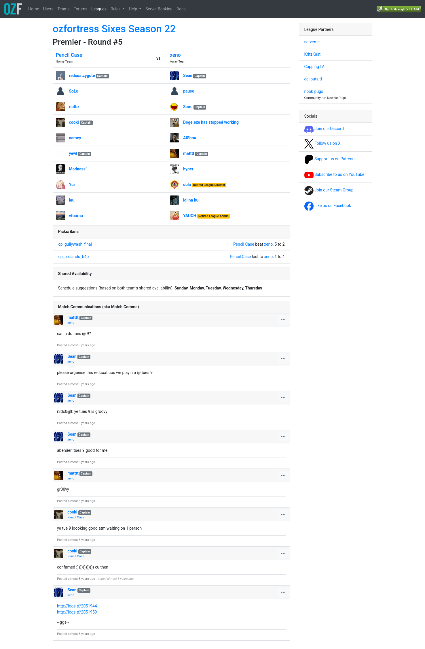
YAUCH (189, 215)
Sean (187, 75)
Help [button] (133, 9)
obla (187, 184)
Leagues (99, 9)
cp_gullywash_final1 (76, 244)
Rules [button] (116, 9)
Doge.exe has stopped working (211, 122)
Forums (81, 9)
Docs (181, 9)
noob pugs (313, 91)
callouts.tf (313, 79)
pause (188, 91)
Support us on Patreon (329, 159)
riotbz (74, 106)
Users (48, 9)
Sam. (187, 106)
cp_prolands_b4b (73, 256)
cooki (74, 122)
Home (33, 9)
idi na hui (191, 200)
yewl (73, 153)
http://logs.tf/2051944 (77, 606)
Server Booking (158, 9)
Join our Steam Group (329, 190)
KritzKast (312, 54)
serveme (312, 41)
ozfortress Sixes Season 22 (114, 29)
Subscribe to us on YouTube (334, 174)
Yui (72, 184)
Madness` (78, 169)
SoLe (73, 91)
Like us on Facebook (327, 205)
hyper (188, 169)
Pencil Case (69, 55)
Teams (63, 9)
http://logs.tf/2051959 (77, 612)
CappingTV (314, 66)
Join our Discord (324, 128)
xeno (175, 55)
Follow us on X (322, 143)
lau (72, 200)
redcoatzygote (82, 75)
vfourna (76, 215)
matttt (188, 153)
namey (75, 138)
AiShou (189, 138)
